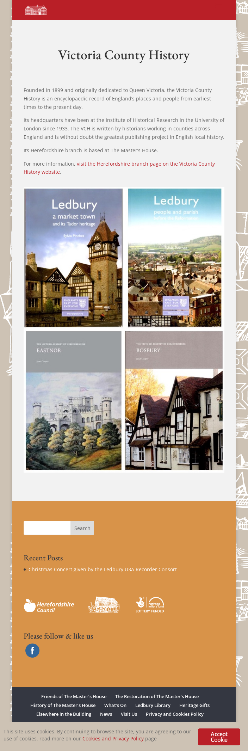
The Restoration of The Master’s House (157, 696)
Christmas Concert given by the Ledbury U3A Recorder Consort (103, 569)
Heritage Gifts (194, 705)
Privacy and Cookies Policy (175, 714)
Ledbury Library (152, 705)
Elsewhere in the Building (63, 714)
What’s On (115, 705)
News (106, 714)
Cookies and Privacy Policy (113, 738)
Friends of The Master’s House (73, 696)
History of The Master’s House (62, 705)
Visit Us (129, 714)
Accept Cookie (219, 737)
